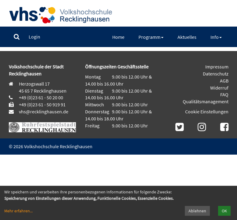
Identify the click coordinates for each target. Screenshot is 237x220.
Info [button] (216, 37)
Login (34, 37)
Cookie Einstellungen (206, 111)
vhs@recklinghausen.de (43, 111)
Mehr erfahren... (18, 211)
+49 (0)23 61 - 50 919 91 (42, 104)
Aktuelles (187, 37)
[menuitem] (16, 37)
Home (118, 37)
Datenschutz (215, 74)
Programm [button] (150, 37)
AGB (224, 81)
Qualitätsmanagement (205, 101)
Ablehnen (197, 211)
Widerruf (219, 88)
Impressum (216, 67)
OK (224, 211)
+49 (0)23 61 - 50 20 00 (41, 97)
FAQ (224, 94)
